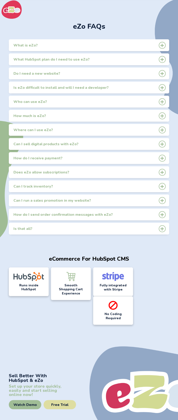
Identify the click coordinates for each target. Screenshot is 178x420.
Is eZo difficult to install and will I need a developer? (89, 87)
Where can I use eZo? (89, 130)
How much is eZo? (89, 115)
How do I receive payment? (89, 158)
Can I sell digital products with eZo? (89, 144)
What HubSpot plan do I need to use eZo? (89, 59)
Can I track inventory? (89, 186)
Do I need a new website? (89, 73)
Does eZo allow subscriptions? (89, 172)
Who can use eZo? (89, 101)
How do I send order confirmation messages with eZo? (89, 214)
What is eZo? (89, 45)
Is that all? (89, 228)
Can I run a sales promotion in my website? (89, 200)
